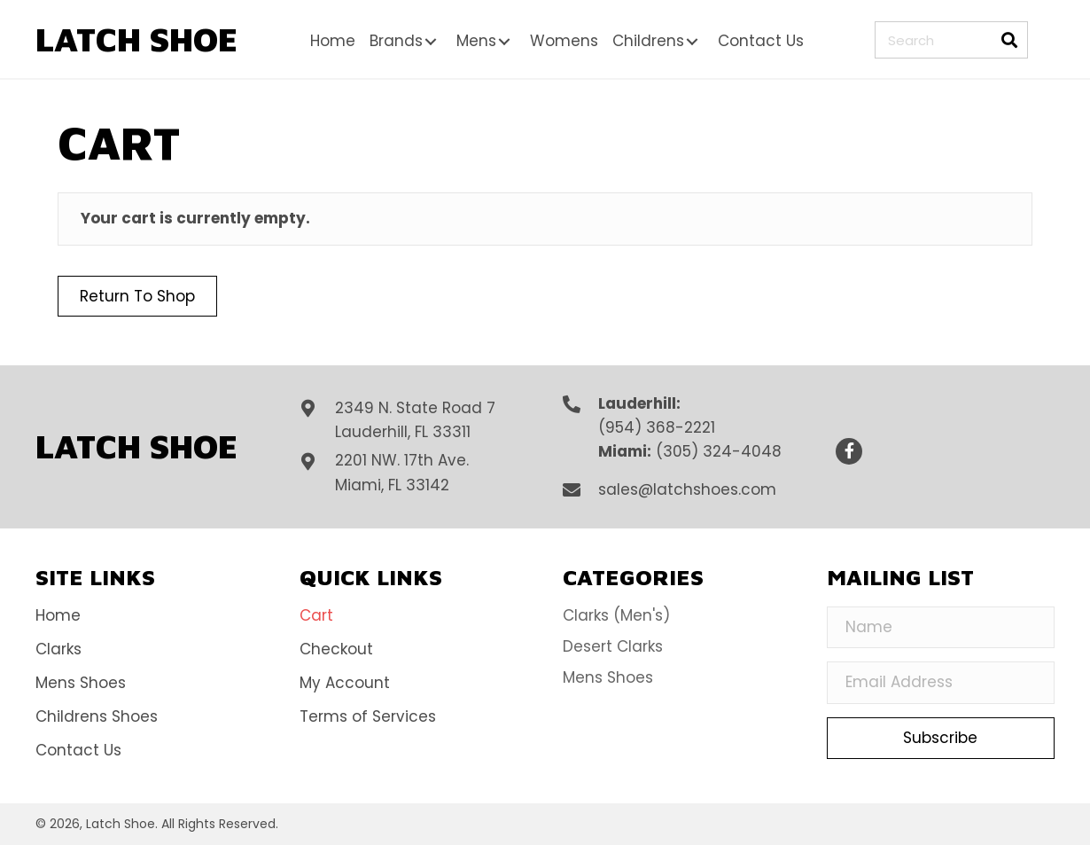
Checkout (336, 649)
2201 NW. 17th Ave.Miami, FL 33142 (402, 472)
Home (58, 615)
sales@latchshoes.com (687, 489)
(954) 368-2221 (656, 427)
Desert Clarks (613, 646)
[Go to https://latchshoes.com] (137, 39)
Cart (316, 615)
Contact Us (78, 750)
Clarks (58, 649)
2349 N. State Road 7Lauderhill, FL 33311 (415, 419)
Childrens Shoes (96, 716)
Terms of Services (368, 716)
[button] (430, 42)
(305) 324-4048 (719, 451)
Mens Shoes (80, 682)
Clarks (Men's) (616, 615)
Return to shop (137, 296)
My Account (345, 682)
